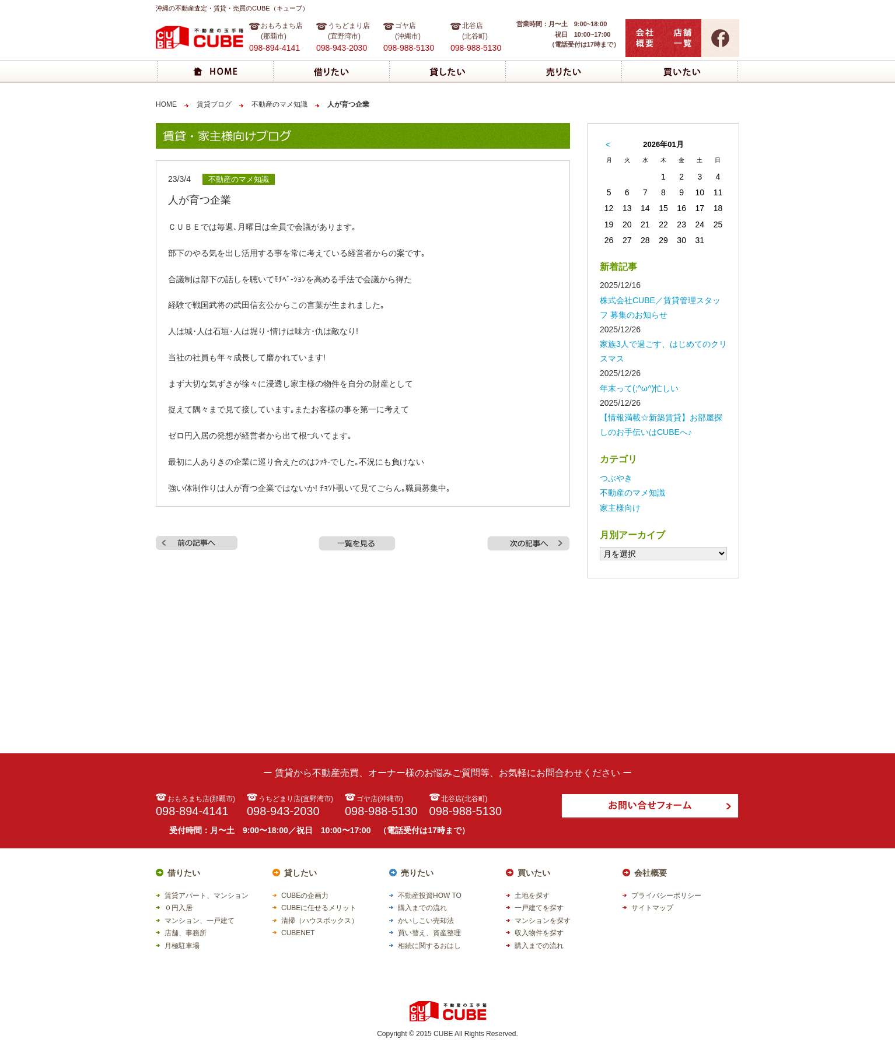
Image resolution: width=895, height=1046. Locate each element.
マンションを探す (543, 921)
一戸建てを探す (539, 908)
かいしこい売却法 (426, 921)
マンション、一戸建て (200, 921)
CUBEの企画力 (304, 895)
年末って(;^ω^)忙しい (639, 388)
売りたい (417, 872)
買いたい (534, 872)
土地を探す (532, 895)
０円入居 (179, 908)
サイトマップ (652, 908)
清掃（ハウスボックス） (319, 921)
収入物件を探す (539, 933)
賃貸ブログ (214, 104)
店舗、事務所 (186, 933)
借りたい (183, 872)
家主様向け (620, 508)
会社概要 (650, 872)
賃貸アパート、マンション (207, 895)
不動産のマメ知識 (279, 104)
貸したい (300, 872)
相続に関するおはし (429, 946)
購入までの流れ (422, 908)
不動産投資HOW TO (430, 895)
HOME (166, 104)
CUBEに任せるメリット (318, 908)
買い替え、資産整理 (429, 933)
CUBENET (297, 933)
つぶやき (616, 478)
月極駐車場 (182, 946)
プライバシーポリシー (666, 895)
